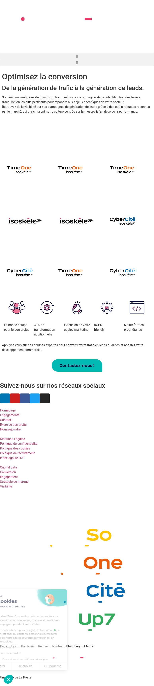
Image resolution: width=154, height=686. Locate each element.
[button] (77, 56)
